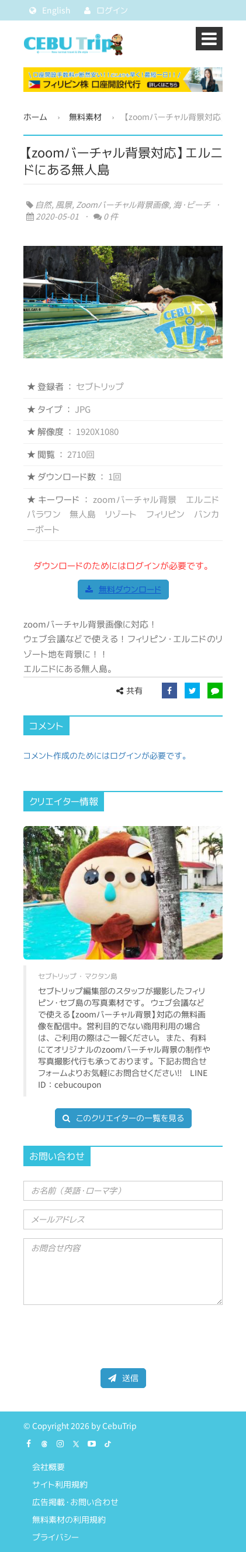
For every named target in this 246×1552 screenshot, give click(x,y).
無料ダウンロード (123, 589)
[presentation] (112, 1336)
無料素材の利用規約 (69, 1519)
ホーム (35, 116)
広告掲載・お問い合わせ (75, 1502)
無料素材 (85, 116)
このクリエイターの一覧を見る (123, 1117)
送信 (123, 1377)
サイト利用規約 (60, 1484)
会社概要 (48, 1466)
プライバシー (55, 1537)
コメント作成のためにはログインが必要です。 (106, 755)
